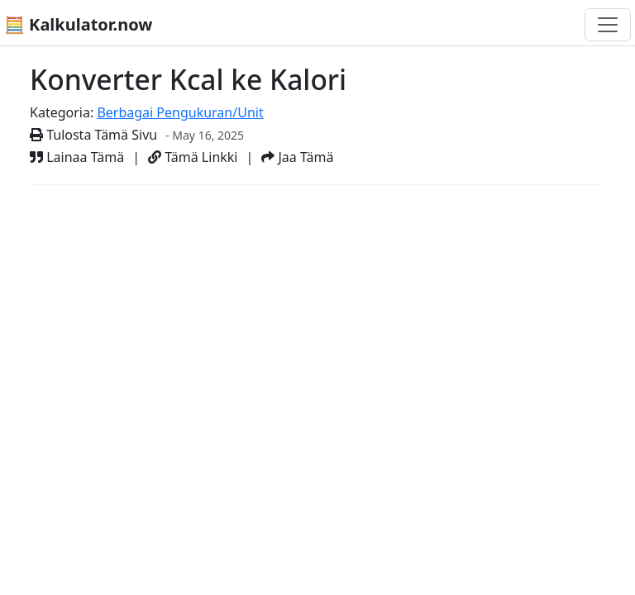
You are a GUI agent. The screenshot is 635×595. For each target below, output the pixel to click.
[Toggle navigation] (608, 24)
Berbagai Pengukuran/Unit (180, 112)
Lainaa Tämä (77, 157)
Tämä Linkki (192, 157)
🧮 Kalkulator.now (78, 24)
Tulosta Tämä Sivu (93, 135)
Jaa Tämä (297, 157)
